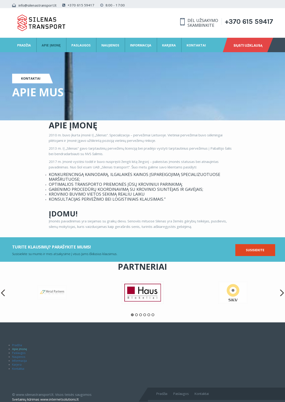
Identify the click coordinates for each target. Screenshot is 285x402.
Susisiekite (255, 250)
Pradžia (24, 45)
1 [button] (132, 314)
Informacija (140, 45)
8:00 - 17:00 (112, 5)
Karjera (169, 45)
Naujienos (110, 45)
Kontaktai (196, 45)
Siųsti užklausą (247, 45)
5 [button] (148, 314)
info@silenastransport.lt (38, 5)
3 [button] (140, 314)
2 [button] (136, 314)
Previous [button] (3, 292)
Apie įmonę (51, 45)
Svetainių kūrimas (25, 399)
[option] (142, 292)
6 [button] (153, 314)
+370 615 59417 (78, 5)
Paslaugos (81, 45)
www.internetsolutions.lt (59, 399)
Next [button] (281, 292)
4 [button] (144, 314)
